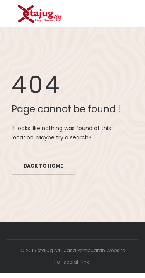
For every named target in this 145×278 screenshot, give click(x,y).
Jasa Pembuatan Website (94, 250)
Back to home (43, 166)
